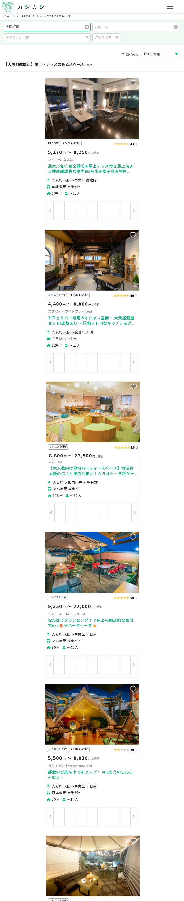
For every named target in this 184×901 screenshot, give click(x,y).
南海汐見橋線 (72, 753)
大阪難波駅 (50, 719)
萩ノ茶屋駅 (160, 710)
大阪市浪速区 (18, 694)
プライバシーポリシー (24, 860)
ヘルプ (134, 860)
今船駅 (140, 719)
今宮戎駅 (14, 710)
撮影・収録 (38, 786)
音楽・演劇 (45, 792)
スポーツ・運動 (133, 786)
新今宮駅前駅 (101, 710)
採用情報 (116, 860)
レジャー (65, 792)
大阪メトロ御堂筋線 (162, 744)
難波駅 (82, 710)
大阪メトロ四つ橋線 (43, 753)
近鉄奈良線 (16, 753)
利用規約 (53, 860)
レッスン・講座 (82, 786)
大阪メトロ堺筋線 (61, 744)
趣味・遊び (107, 786)
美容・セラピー (162, 786)
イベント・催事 (19, 792)
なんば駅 (14, 719)
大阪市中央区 (42, 694)
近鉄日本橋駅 (121, 719)
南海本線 (85, 744)
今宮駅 (30, 710)
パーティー (16, 786)
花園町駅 (83, 719)
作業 (80, 792)
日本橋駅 (155, 719)
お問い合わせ (154, 860)
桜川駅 (30, 728)
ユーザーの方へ (68, 815)
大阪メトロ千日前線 (101, 753)
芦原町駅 (100, 719)
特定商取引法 (75, 860)
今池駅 (67, 719)
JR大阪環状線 (133, 744)
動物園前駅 (140, 710)
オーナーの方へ (81, 837)
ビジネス (58, 786)
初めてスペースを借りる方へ (29, 815)
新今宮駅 (45, 710)
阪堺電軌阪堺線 (108, 744)
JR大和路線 (36, 744)
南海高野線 (16, 744)
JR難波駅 (31, 719)
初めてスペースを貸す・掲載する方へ (36, 837)
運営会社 (97, 860)
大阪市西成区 (66, 694)
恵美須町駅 (64, 710)
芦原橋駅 (121, 710)
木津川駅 (14, 728)
